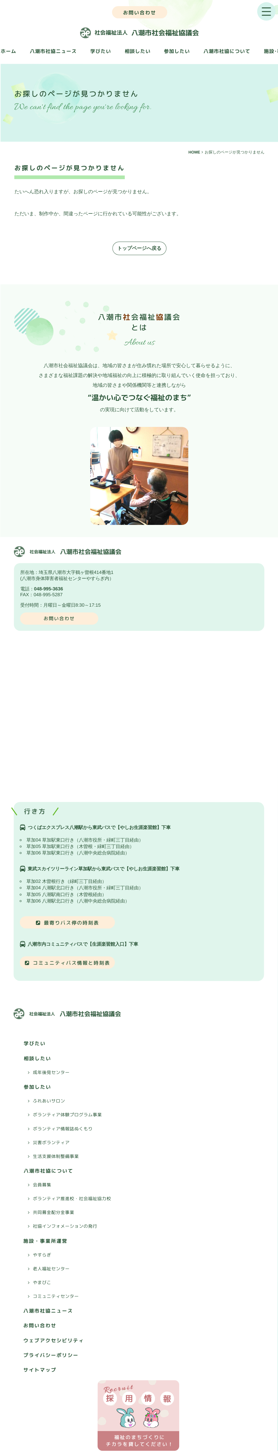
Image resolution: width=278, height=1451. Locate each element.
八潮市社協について (226, 51)
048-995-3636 (48, 588)
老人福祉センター (51, 1269)
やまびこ (42, 1283)
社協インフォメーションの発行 (65, 1226)
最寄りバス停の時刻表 (71, 922)
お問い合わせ (139, 12)
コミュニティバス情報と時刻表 (71, 962)
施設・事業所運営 (45, 1240)
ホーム (8, 51)
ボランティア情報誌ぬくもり (63, 1128)
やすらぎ (42, 1255)
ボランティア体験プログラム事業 (67, 1115)
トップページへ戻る (139, 248)
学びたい (100, 51)
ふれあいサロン (49, 1101)
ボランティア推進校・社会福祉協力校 (72, 1199)
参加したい (177, 51)
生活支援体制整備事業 (56, 1156)
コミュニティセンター (56, 1296)
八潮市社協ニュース (53, 51)
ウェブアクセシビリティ (53, 1340)
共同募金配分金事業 (53, 1212)
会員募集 (42, 1185)
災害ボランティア (51, 1142)
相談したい (138, 51)
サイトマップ (39, 1369)
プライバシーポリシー (51, 1355)
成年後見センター (51, 1072)
